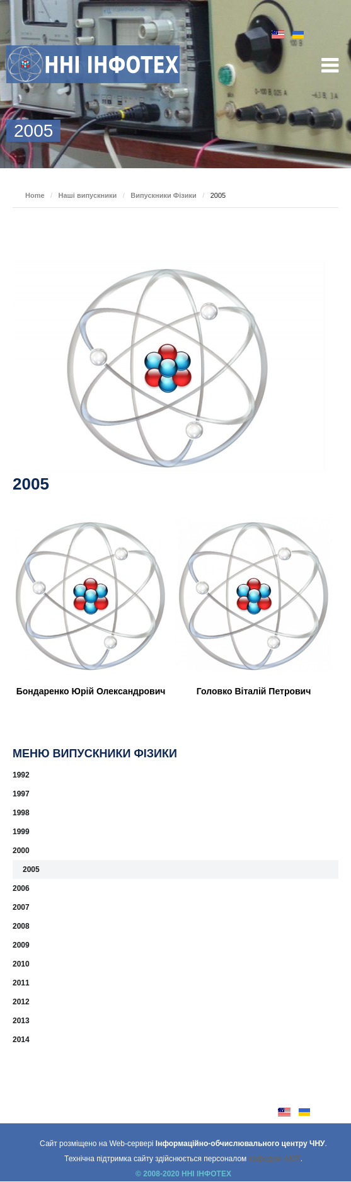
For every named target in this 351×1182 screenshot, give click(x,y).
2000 (21, 850)
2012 (21, 1001)
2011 (21, 982)
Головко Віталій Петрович (254, 691)
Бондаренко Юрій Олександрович (91, 691)
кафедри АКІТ (275, 1158)
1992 (21, 775)
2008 (21, 926)
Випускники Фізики (163, 195)
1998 (21, 812)
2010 (21, 964)
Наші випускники (88, 195)
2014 (21, 1039)
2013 (21, 1020)
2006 (21, 888)
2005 (31, 869)
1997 (21, 793)
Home (35, 195)
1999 (21, 831)
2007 (21, 907)
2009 (21, 945)
